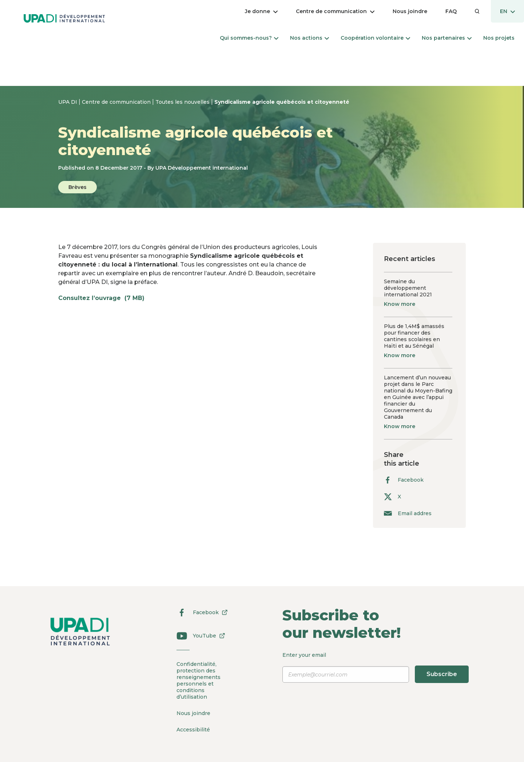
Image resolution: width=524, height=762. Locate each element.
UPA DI (68, 102)
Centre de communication (117, 102)
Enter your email (376, 667)
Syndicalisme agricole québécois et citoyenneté (281, 102)
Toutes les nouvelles (183, 102)
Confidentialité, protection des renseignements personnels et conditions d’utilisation (198, 680)
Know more (399, 304)
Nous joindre (193, 713)
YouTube (198, 635)
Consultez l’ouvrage (105, 298)
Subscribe (441, 674)
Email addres (408, 513)
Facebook (404, 480)
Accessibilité (193, 729)
